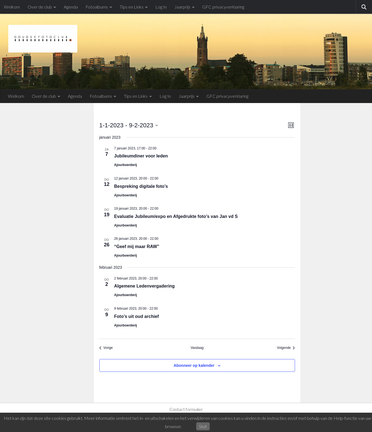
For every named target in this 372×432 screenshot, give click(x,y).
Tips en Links (132, 6)
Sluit (203, 426)
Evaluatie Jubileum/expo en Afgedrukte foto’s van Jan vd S (176, 216)
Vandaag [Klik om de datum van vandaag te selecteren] (196, 348)
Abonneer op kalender (194, 365)
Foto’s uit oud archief (136, 316)
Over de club (40, 6)
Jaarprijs (182, 6)
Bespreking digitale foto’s (141, 186)
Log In (161, 6)
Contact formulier (186, 409)
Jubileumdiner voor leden (141, 156)
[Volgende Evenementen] (286, 348)
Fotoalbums (97, 6)
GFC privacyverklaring (223, 6)
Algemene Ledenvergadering (144, 286)
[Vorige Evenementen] (106, 348)
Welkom (12, 6)
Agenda (71, 6)
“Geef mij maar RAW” (137, 246)
